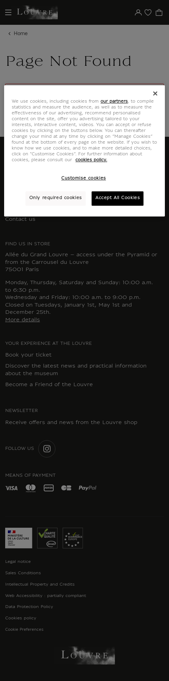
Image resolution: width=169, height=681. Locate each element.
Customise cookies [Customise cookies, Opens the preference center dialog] (83, 179)
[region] (84, 151)
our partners (114, 102)
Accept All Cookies (117, 198)
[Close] (155, 93)
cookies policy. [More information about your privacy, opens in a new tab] (91, 160)
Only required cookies (55, 198)
